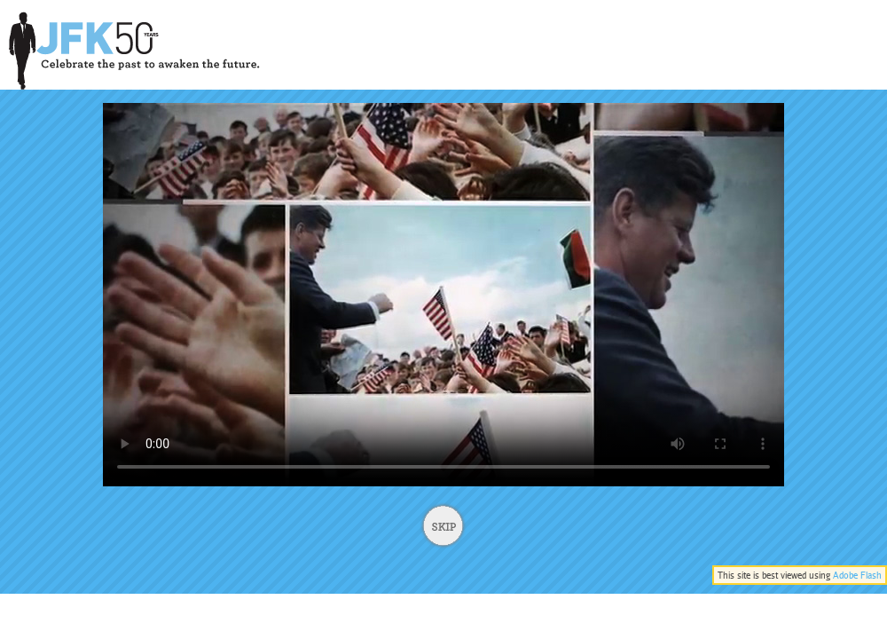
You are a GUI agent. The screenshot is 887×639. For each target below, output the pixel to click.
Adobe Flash (857, 575)
